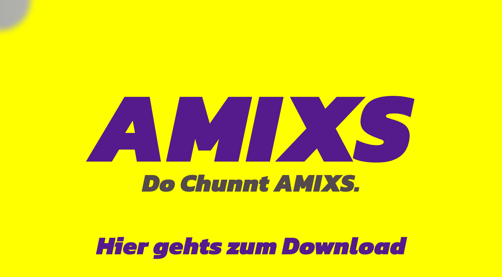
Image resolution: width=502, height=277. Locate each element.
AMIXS (251, 126)
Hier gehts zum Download (251, 245)
